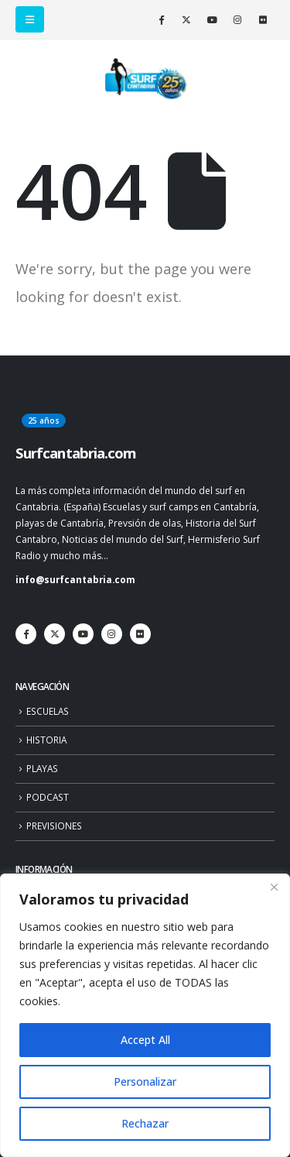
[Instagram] (237, 19)
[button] (29, 19)
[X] (186, 19)
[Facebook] (161, 19)
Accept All (145, 1039)
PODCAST (47, 797)
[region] (145, 1015)
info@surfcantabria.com (75, 579)
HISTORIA (46, 739)
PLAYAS (42, 768)
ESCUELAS (47, 711)
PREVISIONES (54, 825)
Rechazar (145, 1123)
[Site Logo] (145, 79)
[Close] (273, 886)
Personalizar (145, 1081)
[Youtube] (212, 19)
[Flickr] (263, 19)
